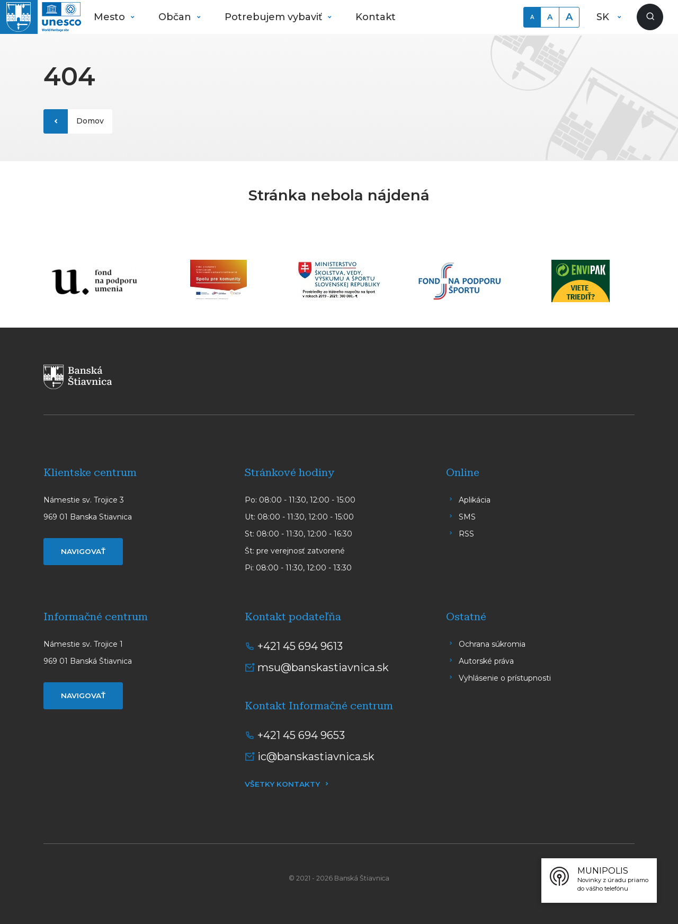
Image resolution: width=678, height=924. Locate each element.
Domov (90, 121)
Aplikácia (474, 500)
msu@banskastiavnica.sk (323, 667)
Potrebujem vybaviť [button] (275, 17)
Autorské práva (486, 661)
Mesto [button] (111, 17)
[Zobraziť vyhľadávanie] (650, 17)
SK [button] (604, 17)
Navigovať (83, 551)
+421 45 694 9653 (301, 735)
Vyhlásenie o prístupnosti (505, 678)
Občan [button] (176, 17)
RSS (466, 534)
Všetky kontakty (282, 784)
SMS (467, 517)
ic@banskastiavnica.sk (315, 756)
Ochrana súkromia (492, 644)
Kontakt (375, 17)
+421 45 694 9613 (300, 646)
